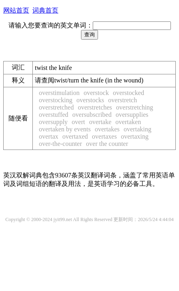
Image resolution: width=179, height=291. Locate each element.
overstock (96, 92)
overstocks (90, 100)
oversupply (53, 121)
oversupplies (131, 114)
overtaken (128, 121)
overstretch (122, 100)
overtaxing (134, 136)
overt (78, 121)
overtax (48, 136)
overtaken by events (65, 129)
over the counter (107, 143)
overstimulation (59, 92)
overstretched (56, 107)
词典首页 (45, 10)
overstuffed (53, 114)
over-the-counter (60, 143)
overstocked (128, 92)
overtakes (107, 129)
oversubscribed (92, 114)
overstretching (134, 107)
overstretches (95, 107)
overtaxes (104, 136)
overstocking (55, 100)
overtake (100, 121)
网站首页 (16, 10)
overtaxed (75, 136)
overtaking (137, 129)
